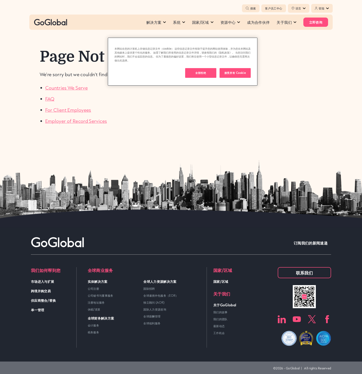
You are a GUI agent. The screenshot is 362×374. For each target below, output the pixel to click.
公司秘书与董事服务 (100, 295)
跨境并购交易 (41, 290)
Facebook (327, 319)
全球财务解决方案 (101, 318)
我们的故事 (220, 312)
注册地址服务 (96, 302)
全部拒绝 (200, 73)
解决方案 (156, 22)
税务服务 (93, 332)
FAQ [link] (49, 99)
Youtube (297, 319)
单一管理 (37, 309)
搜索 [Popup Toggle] (251, 8)
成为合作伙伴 (258, 22)
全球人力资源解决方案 (160, 281)
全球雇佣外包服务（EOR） (160, 295)
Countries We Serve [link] (66, 88)
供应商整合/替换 (43, 300)
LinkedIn (282, 319)
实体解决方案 (98, 281)
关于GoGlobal (224, 304)
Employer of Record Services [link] (76, 121)
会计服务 (93, 325)
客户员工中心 (273, 8)
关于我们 (286, 22)
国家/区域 (203, 22)
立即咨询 (315, 22)
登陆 (324, 8)
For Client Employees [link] (68, 110)
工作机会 (219, 333)
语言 (301, 8)
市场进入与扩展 (42, 281)
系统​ (179, 22)
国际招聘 (149, 289)
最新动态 (219, 326)
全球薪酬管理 (151, 316)
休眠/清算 (94, 309)
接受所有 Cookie (235, 73)
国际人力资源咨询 (154, 309)
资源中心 (230, 22)
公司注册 (93, 289)
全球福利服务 (151, 323)
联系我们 (304, 273)
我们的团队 (220, 319)
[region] (183, 61)
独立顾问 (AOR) (154, 302)
